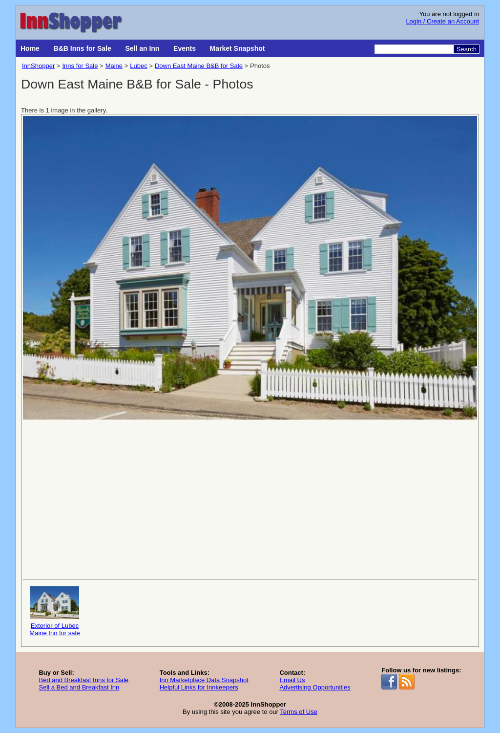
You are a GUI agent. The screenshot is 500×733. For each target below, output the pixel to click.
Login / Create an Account (442, 21)
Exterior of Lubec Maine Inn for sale (54, 611)
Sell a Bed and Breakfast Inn (79, 687)
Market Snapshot (237, 48)
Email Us (292, 680)
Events (184, 48)
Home (30, 48)
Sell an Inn (142, 48)
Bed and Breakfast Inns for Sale (83, 680)
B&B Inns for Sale (82, 48)
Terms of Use (298, 711)
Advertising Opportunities (314, 687)
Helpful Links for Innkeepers (199, 687)
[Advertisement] (250, 498)
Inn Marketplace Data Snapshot (204, 680)
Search (467, 49)
